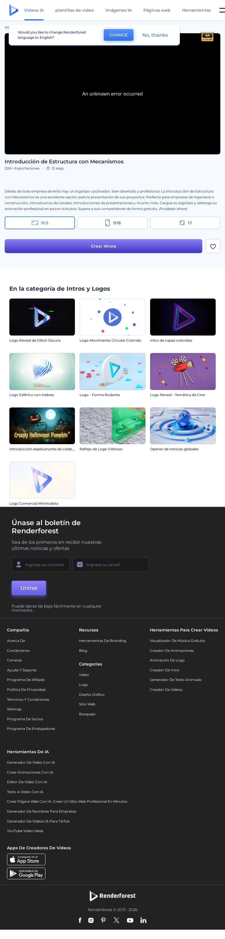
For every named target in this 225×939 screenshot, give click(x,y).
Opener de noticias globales (174, 449)
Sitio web (87, 704)
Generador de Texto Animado (176, 679)
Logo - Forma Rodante (100, 395)
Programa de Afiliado (26, 679)
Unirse (28, 588)
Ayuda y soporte (21, 670)
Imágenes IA (119, 10)
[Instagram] (91, 920)
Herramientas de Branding (102, 640)
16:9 (39, 222)
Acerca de (16, 640)
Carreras (14, 660)
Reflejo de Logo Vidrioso (101, 449)
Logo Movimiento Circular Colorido (110, 340)
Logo (83, 684)
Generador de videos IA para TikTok (38, 821)
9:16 (112, 222)
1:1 (185, 222)
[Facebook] (80, 920)
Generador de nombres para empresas (41, 811)
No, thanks (155, 35)
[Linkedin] (143, 920)
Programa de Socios (25, 719)
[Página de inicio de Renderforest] (13, 10)
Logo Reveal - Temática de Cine (177, 395)
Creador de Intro (165, 670)
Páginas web (156, 10)
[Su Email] (111, 564)
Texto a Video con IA (25, 792)
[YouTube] (130, 920)
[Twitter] (116, 920)
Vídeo (84, 675)
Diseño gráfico (92, 694)
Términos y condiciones (28, 699)
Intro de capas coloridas (171, 340)
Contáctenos (18, 650)
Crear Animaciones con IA (30, 772)
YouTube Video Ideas (25, 831)
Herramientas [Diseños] (196, 10)
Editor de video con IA (27, 782)
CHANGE (119, 35)
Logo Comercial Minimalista (33, 503)
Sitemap (14, 709)
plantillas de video (74, 10)
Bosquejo (87, 714)
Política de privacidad (26, 689)
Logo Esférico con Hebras (31, 395)
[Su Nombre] (41, 564)
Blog (83, 650)
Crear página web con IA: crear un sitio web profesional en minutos (67, 801)
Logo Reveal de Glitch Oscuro (35, 340)
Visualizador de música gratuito (177, 640)
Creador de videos (166, 689)
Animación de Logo (167, 660)
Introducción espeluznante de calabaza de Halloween (56, 449)
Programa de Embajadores (31, 728)
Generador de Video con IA (31, 762)
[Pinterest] (103, 920)
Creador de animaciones (172, 650)
